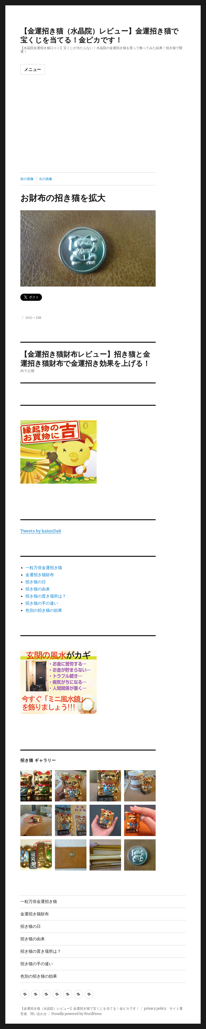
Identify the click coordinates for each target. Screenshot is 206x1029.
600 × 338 (33, 318)
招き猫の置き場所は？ (45, 596)
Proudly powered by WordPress (76, 1014)
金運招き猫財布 (39, 574)
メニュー (32, 69)
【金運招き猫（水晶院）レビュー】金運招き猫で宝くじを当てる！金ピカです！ (99, 35)
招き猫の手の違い (41, 603)
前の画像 (27, 179)
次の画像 (45, 179)
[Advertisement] (104, 134)
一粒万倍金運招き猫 (43, 567)
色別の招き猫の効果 (43, 610)
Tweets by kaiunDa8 (40, 530)
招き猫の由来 (37, 588)
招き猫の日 (35, 581)
